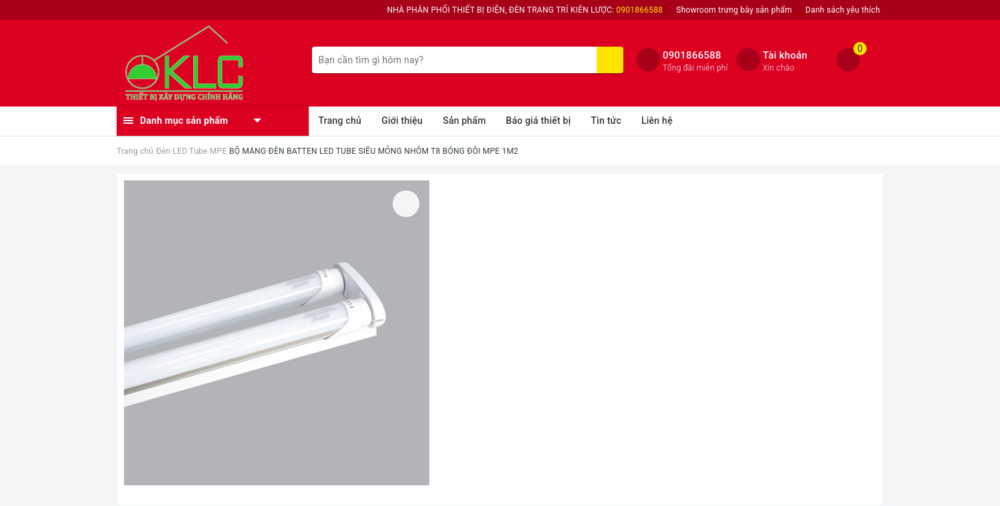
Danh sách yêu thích (842, 10)
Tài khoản (785, 55)
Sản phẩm (464, 120)
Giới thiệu (402, 120)
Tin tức (606, 120)
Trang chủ (340, 120)
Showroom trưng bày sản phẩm (734, 10)
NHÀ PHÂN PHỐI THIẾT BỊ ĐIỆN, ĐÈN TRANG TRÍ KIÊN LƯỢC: (525, 10)
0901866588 (692, 55)
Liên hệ (657, 120)
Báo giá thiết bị (538, 120)
